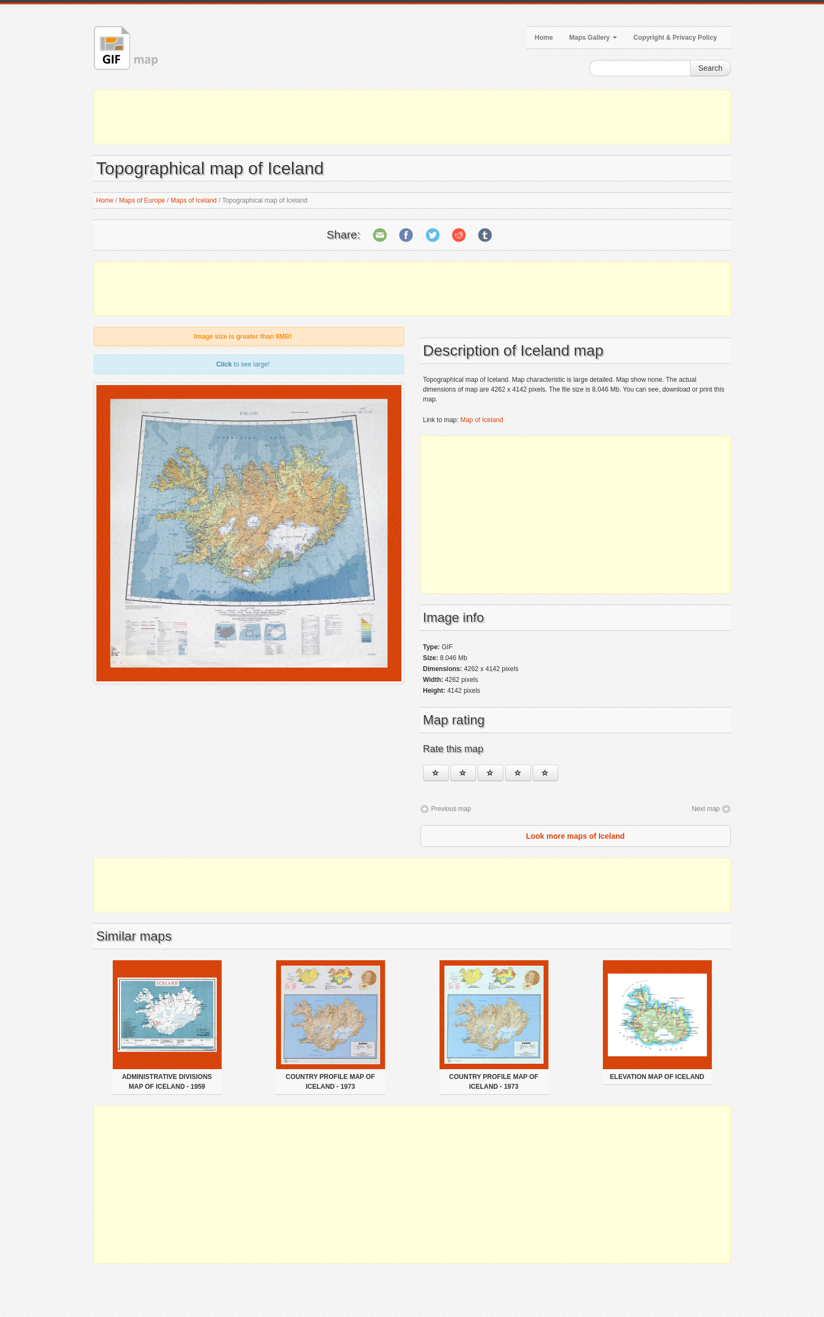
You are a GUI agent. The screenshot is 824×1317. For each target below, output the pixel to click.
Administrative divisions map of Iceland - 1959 (167, 1081)
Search (710, 68)
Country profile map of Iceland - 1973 (330, 1081)
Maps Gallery (593, 37)
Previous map (451, 809)
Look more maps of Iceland (575, 836)
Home (544, 37)
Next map (705, 809)
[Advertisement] (412, 117)
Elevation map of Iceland (657, 1077)
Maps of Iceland (193, 200)
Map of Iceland (481, 420)
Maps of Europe (142, 200)
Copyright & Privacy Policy (675, 37)
